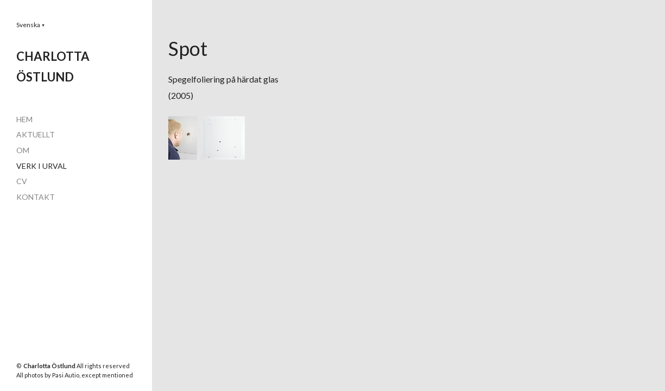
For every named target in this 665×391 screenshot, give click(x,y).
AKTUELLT (35, 134)
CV (21, 181)
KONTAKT (35, 196)
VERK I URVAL (41, 166)
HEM (24, 119)
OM (22, 150)
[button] (30, 25)
